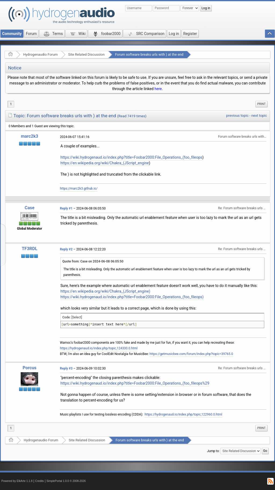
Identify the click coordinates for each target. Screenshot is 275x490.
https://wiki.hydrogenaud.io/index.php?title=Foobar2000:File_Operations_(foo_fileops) (132, 297)
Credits (39, 481)
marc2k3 (29, 136)
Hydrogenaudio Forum (40, 54)
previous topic (237, 115)
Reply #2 (66, 249)
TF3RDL (29, 248)
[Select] (76, 317)
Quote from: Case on (93, 261)
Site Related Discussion (86, 54)
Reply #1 (66, 208)
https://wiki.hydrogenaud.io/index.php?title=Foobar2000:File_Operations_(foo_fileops (131, 157)
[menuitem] (261, 104)
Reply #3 (66, 368)
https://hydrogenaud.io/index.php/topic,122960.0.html (183, 414)
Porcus (29, 367)
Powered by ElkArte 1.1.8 (16, 481)
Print (261, 104)
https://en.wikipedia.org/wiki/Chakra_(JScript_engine (104, 163)
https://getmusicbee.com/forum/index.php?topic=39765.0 (191, 354)
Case (30, 207)
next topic (259, 115)
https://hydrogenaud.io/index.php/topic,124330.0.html (99, 348)
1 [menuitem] (11, 104)
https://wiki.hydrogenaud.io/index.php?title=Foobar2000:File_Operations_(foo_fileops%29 (134, 383)
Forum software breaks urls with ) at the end (149, 54)
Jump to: (213, 451)
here (158, 89)
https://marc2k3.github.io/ (78, 188)
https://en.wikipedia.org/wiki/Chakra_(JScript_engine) (105, 291)
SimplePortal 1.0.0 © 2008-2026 (66, 481)
